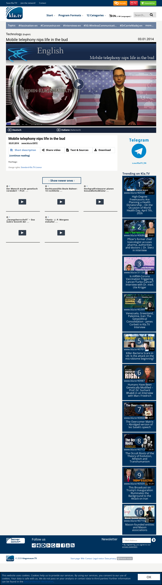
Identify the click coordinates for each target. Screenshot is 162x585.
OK (149, 577)
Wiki (82, 558)
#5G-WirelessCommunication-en (100, 25)
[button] (120, 3)
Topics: (12, 25)
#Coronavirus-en (50, 25)
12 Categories (96, 15)
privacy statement (129, 546)
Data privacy (110, 558)
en (120, 16)
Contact (42, 3)
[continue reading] (19, 155)
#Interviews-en (72, 25)
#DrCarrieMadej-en (131, 25)
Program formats (70, 15)
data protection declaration (38, 581)
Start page (75, 558)
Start (51, 15)
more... (149, 25)
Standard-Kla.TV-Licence (31, 167)
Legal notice (98, 558)
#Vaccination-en (28, 25)
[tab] (24, 150)
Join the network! (28, 3)
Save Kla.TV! (11, 3)
